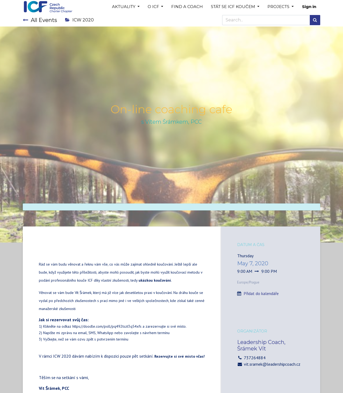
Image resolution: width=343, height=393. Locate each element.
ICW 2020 (79, 19)
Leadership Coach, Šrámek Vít (261, 345)
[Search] (315, 20)
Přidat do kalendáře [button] (261, 293)
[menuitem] (187, 7)
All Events (40, 20)
